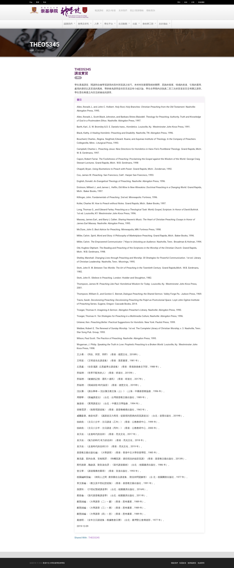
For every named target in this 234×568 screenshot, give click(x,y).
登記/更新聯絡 (138, 12)
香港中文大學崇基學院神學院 (54, 563)
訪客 (192, 2)
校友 (185, 2)
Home (32, 50)
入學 (96, 24)
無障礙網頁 (192, 563)
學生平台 (108, 24)
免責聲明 (201, 563)
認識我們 (67, 24)
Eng (31, 2)
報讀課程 (99, 12)
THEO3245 (94, 537)
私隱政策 (182, 563)
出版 (135, 24)
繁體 (37, 2)
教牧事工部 (148, 24)
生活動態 (123, 24)
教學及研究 (83, 24)
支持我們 (123, 12)
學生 (178, 2)
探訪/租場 (111, 12)
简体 (44, 2)
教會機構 (201, 2)
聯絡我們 (174, 563)
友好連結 (164, 24)
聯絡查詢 (152, 12)
